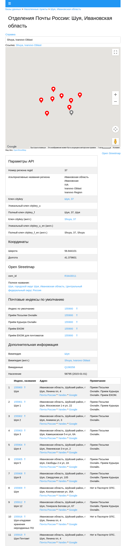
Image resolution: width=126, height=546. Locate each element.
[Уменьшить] (115, 101)
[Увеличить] (115, 94)
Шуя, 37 (69, 198)
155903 (18, 430)
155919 (18, 534)
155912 (18, 502)
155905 (18, 459)
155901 (18, 401)
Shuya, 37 (70, 219)
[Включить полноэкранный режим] (115, 52)
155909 (18, 487)
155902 (18, 416)
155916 (18, 516)
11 (9, 534)
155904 (18, 444)
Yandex (62, 395)
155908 (18, 473)
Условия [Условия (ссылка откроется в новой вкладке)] (116, 148)
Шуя (66, 353)
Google (73, 395)
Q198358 (69, 367)
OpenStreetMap (20, 150)
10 (9, 516)
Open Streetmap (111, 153)
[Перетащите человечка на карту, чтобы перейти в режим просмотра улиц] (115, 141)
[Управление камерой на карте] (115, 129)
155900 (68, 308)
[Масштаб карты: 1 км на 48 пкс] (104, 148)
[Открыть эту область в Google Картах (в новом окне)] (11, 146)
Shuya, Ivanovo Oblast (28, 45)
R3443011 (70, 275)
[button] (61, 96)
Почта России (48, 395)
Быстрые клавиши (38, 148)
